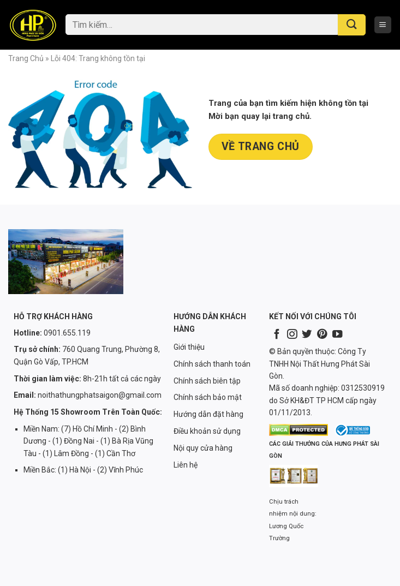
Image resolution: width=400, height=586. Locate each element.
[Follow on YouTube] (337, 334)
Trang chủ (26, 58)
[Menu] (382, 24)
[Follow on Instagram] (292, 334)
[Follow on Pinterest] (322, 334)
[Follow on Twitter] (307, 334)
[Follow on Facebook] (277, 334)
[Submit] (352, 24)
